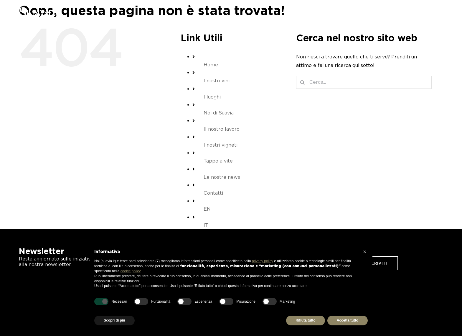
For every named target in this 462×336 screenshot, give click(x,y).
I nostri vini (217, 80)
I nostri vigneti (220, 145)
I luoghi (212, 97)
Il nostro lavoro (222, 129)
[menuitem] (438, 12)
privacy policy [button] (262, 261)
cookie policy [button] (131, 271)
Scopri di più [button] (114, 320)
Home (211, 65)
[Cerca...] (364, 82)
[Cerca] (302, 82)
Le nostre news (222, 177)
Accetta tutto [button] (347, 320)
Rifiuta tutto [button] (305, 320)
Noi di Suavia (219, 113)
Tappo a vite (218, 161)
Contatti (213, 193)
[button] (364, 251)
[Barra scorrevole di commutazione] (425, 12)
